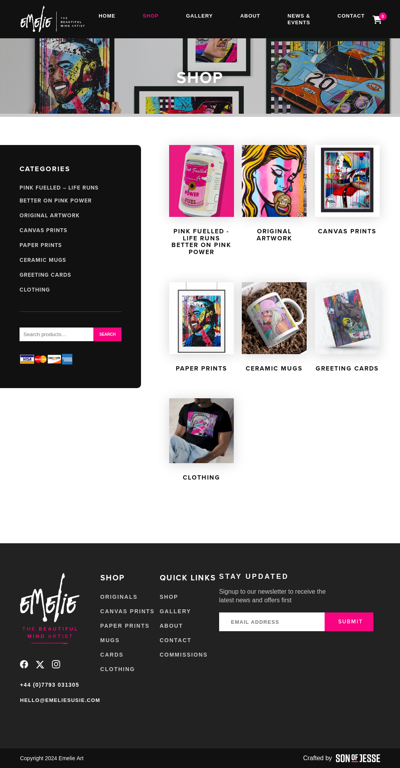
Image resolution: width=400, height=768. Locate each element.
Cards (112, 655)
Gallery (199, 16)
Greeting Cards (45, 275)
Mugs (110, 640)
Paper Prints (41, 245)
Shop (151, 16)
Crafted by (341, 758)
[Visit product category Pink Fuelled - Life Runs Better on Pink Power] (201, 202)
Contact (351, 16)
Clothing (35, 290)
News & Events (299, 19)
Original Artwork (50, 215)
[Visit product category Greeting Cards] (347, 328)
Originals (119, 597)
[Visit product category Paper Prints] (201, 328)
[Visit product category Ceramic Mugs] (274, 328)
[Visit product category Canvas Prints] (347, 191)
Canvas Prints (43, 230)
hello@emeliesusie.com (60, 700)
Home (106, 16)
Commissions (184, 655)
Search (107, 334)
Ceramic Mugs (43, 260)
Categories (45, 169)
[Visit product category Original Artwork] (274, 195)
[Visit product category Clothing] (201, 441)
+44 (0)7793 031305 (49, 685)
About (250, 16)
